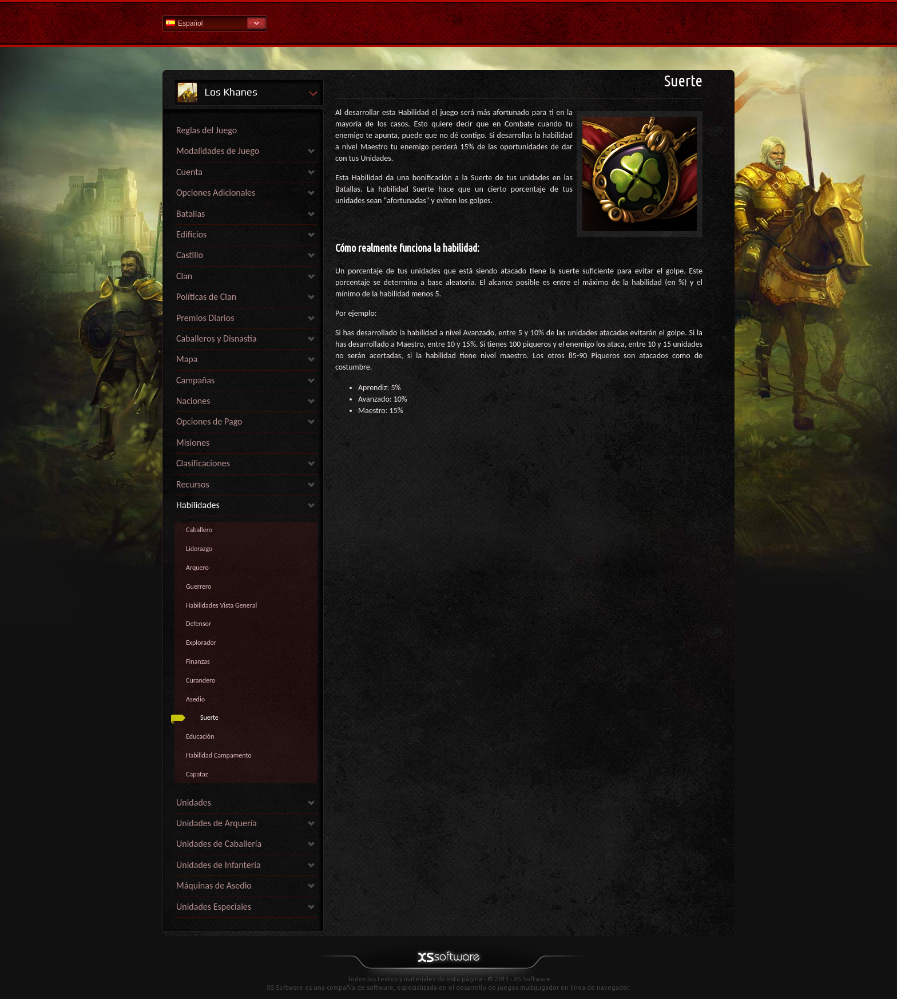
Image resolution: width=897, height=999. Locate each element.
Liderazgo (199, 549)
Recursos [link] (192, 484)
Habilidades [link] (198, 504)
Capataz (197, 774)
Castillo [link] (189, 254)
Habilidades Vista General (221, 605)
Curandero (200, 680)
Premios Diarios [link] (205, 317)
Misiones (192, 442)
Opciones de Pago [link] (209, 421)
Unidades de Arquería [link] (216, 823)
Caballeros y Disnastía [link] (216, 338)
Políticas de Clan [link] (206, 296)
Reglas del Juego (206, 130)
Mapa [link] (186, 359)
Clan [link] (184, 276)
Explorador (201, 643)
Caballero (199, 530)
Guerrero (198, 586)
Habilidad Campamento (219, 755)
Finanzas (198, 661)
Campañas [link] (195, 380)
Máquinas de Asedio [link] (214, 885)
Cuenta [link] (189, 171)
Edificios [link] (191, 234)
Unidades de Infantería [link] (218, 864)
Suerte (209, 717)
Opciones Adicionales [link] (215, 192)
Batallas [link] (190, 213)
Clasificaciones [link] (203, 463)
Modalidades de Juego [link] (217, 150)
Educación (200, 736)
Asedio (195, 699)
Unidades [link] (193, 802)
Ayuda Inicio (448, 22)
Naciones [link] (193, 400)
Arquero (197, 568)
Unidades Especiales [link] (213, 906)
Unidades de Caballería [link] (218, 843)
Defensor (198, 624)
